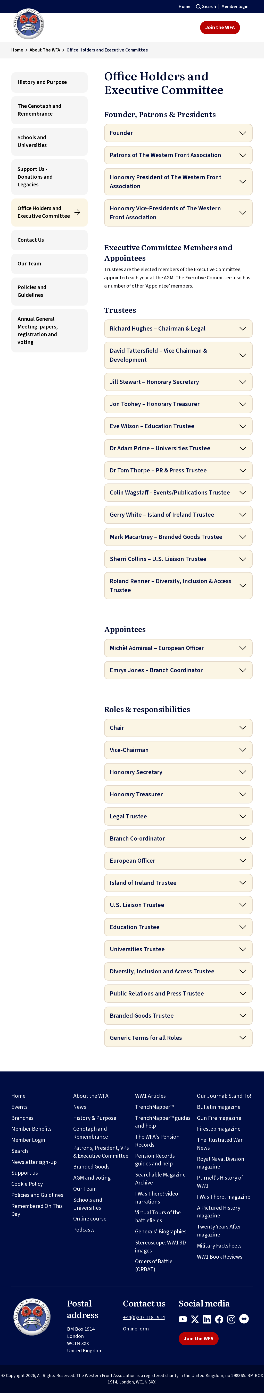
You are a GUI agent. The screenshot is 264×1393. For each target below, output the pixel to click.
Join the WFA (220, 27)
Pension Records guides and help (155, 1160)
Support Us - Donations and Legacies (35, 177)
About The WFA (45, 50)
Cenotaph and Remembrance (90, 1133)
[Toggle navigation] (248, 27)
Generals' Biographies (160, 1231)
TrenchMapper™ (154, 1107)
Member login (235, 6)
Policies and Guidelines (32, 291)
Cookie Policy (27, 1184)
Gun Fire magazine (219, 1118)
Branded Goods (91, 1167)
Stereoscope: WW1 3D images (160, 1247)
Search (209, 6)
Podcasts (84, 1230)
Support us (24, 1173)
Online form (136, 1329)
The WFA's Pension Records (157, 1141)
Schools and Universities (32, 141)
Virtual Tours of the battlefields (158, 1216)
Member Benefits (31, 1129)
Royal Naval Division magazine (220, 1163)
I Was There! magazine (223, 1197)
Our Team (29, 264)
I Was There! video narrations (156, 1198)
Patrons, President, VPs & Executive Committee (101, 1152)
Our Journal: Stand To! (224, 1096)
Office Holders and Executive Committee (44, 212)
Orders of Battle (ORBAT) (153, 1265)
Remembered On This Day (37, 1210)
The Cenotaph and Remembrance (39, 110)
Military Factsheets (219, 1246)
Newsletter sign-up (34, 1162)
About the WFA (91, 1096)
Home (185, 6)
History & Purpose (94, 1118)
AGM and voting (92, 1178)
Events (19, 1107)
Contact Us (31, 240)
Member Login (28, 1140)
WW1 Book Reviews (219, 1257)
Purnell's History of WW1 (220, 1182)
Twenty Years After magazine (219, 1231)
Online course (89, 1219)
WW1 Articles (150, 1096)
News (79, 1107)
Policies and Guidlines (37, 1195)
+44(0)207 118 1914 (144, 1317)
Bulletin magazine (219, 1107)
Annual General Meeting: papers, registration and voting (38, 331)
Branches (22, 1118)
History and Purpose (42, 82)
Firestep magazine (219, 1129)
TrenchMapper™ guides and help (163, 1122)
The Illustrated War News (220, 1144)
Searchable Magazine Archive (160, 1179)
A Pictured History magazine (218, 1212)
